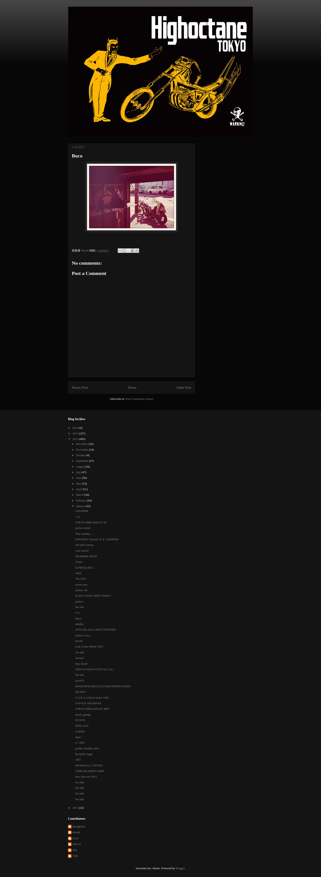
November (82, 449)
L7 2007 (80, 742)
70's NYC (80, 578)
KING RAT (81, 725)
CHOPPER (81, 511)
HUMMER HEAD (86, 556)
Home (132, 387)
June (79, 477)
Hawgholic (78, 826)
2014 (75, 427)
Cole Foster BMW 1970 (89, 646)
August (80, 466)
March (80, 494)
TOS (75, 856)
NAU (75, 838)
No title (79, 607)
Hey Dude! (81, 663)
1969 (78, 573)
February (81, 500)
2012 (75, 439)
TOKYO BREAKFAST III (90, 522)
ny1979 (79, 680)
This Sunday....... (85, 533)
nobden (79, 624)
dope (78, 737)
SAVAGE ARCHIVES (88, 703)
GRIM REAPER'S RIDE (89, 771)
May (79, 483)
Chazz (78, 561)
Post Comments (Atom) (139, 398)
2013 (75, 433)
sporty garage (83, 714)
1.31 (77, 516)
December (82, 444)
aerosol (79, 658)
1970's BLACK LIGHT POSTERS (95, 629)
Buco (78, 618)
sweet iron (81, 584)
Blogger (180, 868)
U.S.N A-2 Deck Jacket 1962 (92, 697)
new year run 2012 (86, 776)
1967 (78, 759)
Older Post (184, 387)
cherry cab (81, 590)
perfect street (82, 528)
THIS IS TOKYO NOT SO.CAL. (94, 669)
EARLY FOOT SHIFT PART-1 (93, 595)
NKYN (76, 844)
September (82, 460)
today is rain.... (83, 635)
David (78, 641)
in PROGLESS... (85, 567)
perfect (79, 601)
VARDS (79, 731)
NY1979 (80, 720)
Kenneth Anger (84, 754)
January (81, 506)
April (79, 489)
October (81, 455)
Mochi (76, 832)
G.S (77, 612)
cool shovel (81, 550)
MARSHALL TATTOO (89, 765)
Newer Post (80, 387)
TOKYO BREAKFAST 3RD (92, 708)
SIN (74, 850)
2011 (75, 807)
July (79, 472)
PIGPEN (80, 691)
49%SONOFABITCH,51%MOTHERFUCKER (102, 686)
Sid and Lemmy (84, 545)
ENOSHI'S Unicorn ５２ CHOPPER (96, 539)
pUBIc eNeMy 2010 (87, 748)
